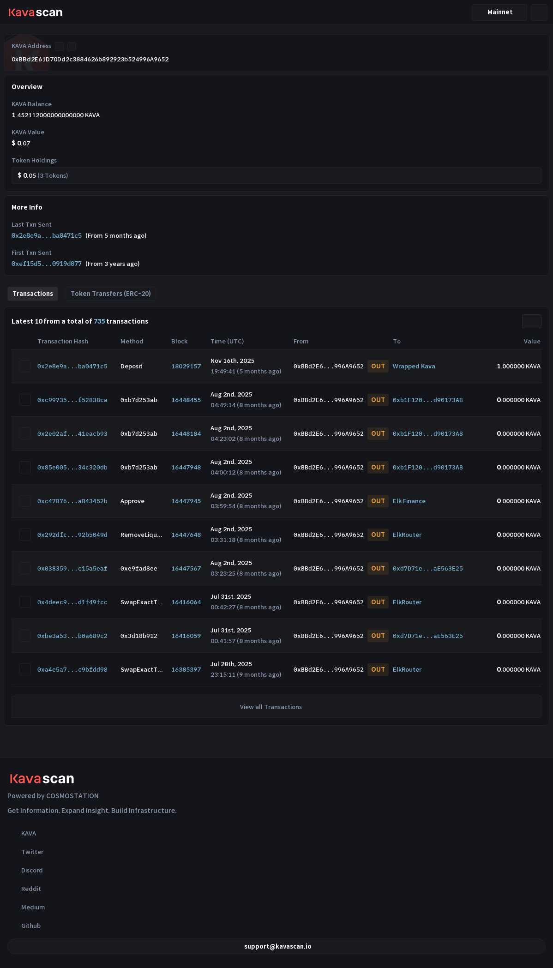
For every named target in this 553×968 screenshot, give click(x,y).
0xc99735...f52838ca (72, 400)
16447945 (186, 501)
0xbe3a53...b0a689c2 (72, 636)
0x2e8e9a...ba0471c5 (47, 235)
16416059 (186, 636)
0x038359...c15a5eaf (72, 568)
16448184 (186, 434)
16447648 (186, 535)
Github (24, 925)
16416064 (186, 602)
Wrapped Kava (414, 366)
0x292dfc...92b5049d (72, 535)
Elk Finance (409, 501)
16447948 (186, 467)
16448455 (186, 400)
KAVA (21, 833)
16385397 (186, 669)
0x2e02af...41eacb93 (72, 434)
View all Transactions (276, 706)
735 (99, 321)
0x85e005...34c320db (72, 467)
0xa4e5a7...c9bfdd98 (72, 669)
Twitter (25, 851)
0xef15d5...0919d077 (47, 263)
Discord (25, 870)
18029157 (186, 366)
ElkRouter (407, 535)
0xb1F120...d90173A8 (428, 400)
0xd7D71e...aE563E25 (428, 568)
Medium (26, 907)
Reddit (24, 888)
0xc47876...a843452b (72, 501)
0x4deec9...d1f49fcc (72, 602)
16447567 (186, 568)
